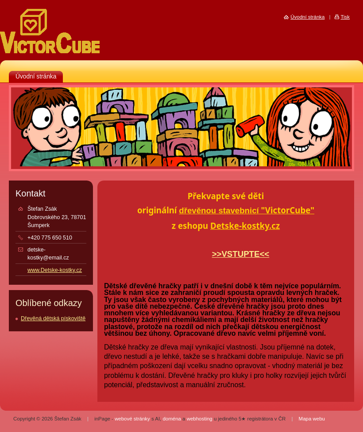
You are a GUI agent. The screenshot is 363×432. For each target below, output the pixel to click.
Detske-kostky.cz (245, 225)
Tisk (345, 17)
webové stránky (132, 418)
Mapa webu (312, 418)
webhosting (199, 418)
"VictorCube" (286, 210)
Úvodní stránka (35, 76)
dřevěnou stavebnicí (219, 210)
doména (171, 418)
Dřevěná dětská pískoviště (53, 318)
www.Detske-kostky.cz (54, 270)
